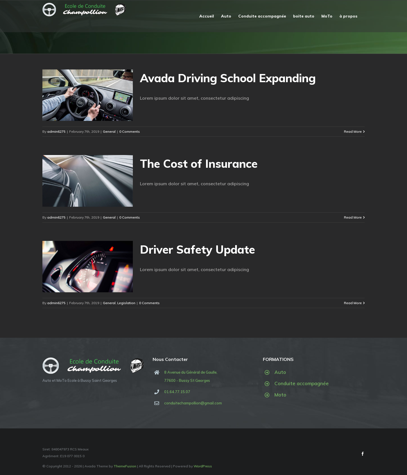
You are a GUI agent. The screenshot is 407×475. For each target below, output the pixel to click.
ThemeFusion (125, 466)
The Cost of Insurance (198, 163)
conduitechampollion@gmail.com (193, 403)
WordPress (203, 466)
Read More (353, 131)
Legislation (126, 303)
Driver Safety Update (197, 249)
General (109, 131)
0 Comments (129, 131)
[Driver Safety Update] (87, 266)
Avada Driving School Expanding (228, 78)
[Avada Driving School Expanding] (87, 95)
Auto (280, 372)
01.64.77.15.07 (177, 391)
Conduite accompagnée (301, 383)
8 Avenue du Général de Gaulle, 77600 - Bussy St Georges (190, 376)
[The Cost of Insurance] (87, 180)
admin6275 (56, 131)
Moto (280, 395)
